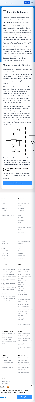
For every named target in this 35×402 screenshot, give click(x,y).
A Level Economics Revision (8, 276)
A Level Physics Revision (7, 274)
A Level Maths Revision (7, 301)
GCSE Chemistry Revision (24, 272)
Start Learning (18, 183)
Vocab (19, 222)
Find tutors (21, 230)
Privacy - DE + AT (5, 251)
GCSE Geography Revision (25, 299)
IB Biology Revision (6, 357)
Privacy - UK (4, 243)
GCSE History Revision (24, 304)
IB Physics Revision (6, 360)
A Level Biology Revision (7, 267)
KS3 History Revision (23, 367)
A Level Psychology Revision (8, 296)
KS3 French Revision (23, 360)
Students (3, 205)
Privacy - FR (4, 255)
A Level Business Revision (8, 269)
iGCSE (19, 205)
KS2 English (4, 383)
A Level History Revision (7, 289)
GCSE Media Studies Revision (25, 309)
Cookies (3, 248)
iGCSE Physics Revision (24, 338)
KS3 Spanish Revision (23, 362)
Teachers (3, 201)
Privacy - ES (4, 253)
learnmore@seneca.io (24, 241)
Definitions (21, 220)
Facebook (20, 246)
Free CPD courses (23, 217)
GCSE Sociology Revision (24, 322)
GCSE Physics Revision (24, 274)
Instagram (21, 243)
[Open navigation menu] (32, 2)
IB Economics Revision (7, 367)
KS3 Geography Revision (24, 365)
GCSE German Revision (24, 302)
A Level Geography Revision (8, 287)
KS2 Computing (5, 381)
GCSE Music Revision (23, 311)
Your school (4, 208)
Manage (3, 397)
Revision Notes (22, 201)
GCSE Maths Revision (23, 306)
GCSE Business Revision (24, 269)
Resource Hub (22, 213)
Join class (3, 210)
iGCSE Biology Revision (24, 333)
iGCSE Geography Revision (25, 340)
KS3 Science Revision (23, 372)
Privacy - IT (4, 258)
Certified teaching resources (25, 225)
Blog (19, 215)
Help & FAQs (21, 255)
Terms (3, 241)
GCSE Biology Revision (24, 267)
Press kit (20, 258)
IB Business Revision (6, 365)
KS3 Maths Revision (23, 369)
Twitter (20, 251)
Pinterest (20, 253)
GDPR (3, 246)
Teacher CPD (21, 210)
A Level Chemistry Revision (8, 272)
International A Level (23, 203)
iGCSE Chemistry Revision (25, 335)
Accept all (24, 397)
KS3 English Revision (23, 357)
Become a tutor (22, 232)
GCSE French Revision (24, 297)
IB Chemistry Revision (7, 362)
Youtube (20, 248)
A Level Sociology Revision (8, 298)
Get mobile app (5, 213)
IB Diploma (21, 208)
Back (4, 10)
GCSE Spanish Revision (24, 324)
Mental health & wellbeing (25, 227)
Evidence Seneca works (7, 215)
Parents (3, 203)
